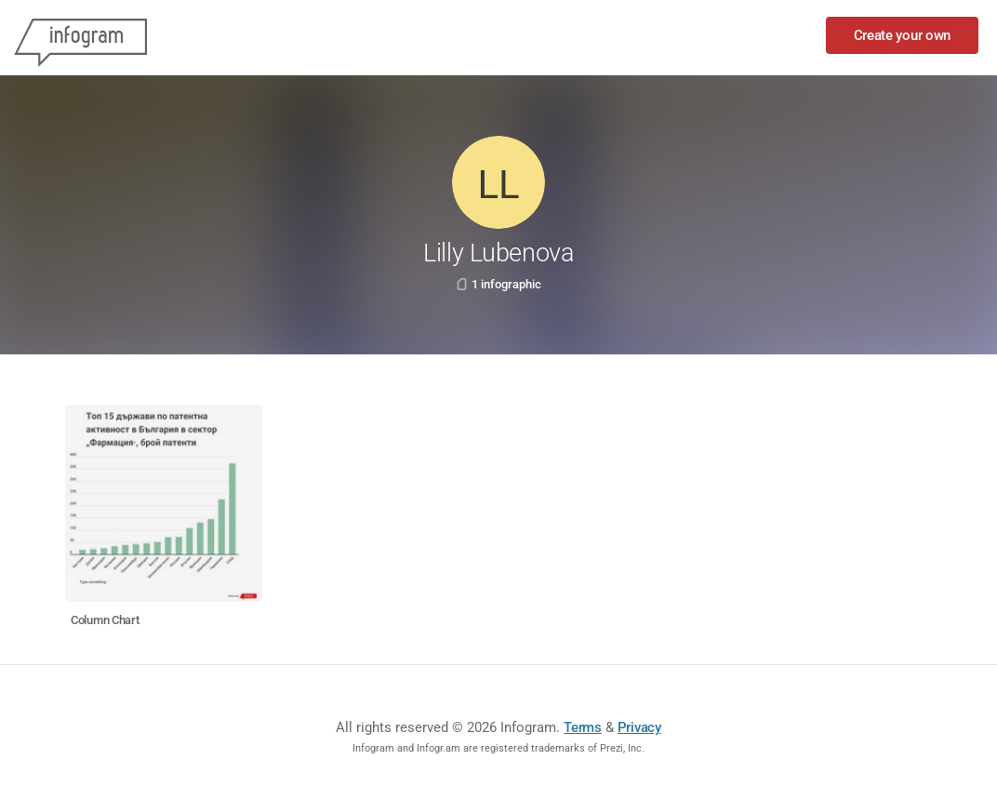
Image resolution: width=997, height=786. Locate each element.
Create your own (902, 35)
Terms (583, 727)
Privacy (639, 727)
